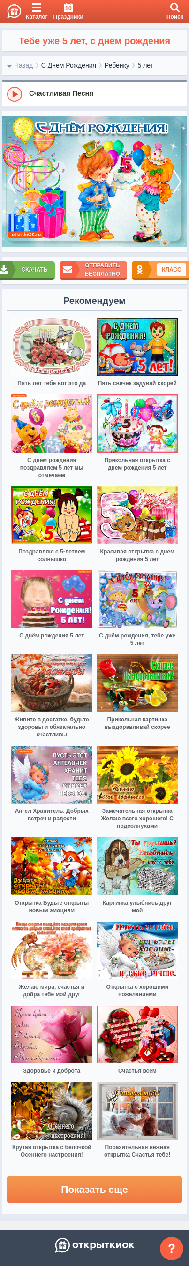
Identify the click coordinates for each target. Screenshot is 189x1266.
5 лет (145, 65)
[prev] (12, 182)
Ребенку (117, 65)
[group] (94, 93)
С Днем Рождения (68, 65)
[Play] (14, 94)
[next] (177, 182)
